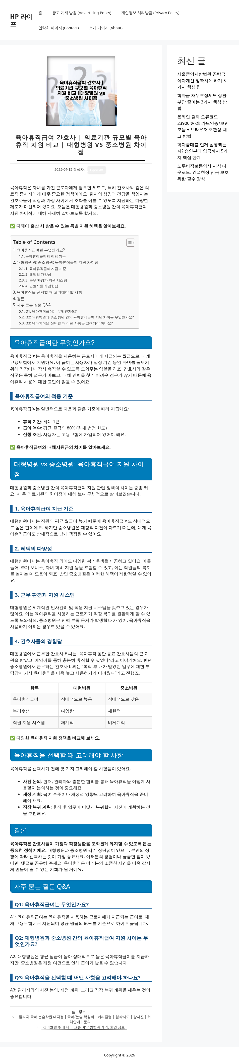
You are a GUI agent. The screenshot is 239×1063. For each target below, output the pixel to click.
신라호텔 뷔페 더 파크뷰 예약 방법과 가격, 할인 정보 (84, 1027)
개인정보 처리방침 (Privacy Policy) (150, 12)
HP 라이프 (21, 20)
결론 (20, 298)
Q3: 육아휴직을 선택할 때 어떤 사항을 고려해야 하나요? (69, 323)
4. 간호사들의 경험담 (41, 286)
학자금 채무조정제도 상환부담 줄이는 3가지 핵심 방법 (202, 101)
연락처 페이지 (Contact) (58, 27)
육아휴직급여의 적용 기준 (45, 256)
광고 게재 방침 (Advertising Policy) (81, 12)
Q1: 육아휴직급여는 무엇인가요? (51, 311)
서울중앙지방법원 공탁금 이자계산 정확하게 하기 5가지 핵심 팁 (201, 80)
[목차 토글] (128, 242)
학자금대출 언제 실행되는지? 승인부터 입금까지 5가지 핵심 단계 (202, 151)
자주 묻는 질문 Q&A (34, 304)
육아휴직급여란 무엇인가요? (41, 249)
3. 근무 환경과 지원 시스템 (46, 280)
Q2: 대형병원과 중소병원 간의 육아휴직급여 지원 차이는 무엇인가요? (79, 317)
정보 (82, 1011)
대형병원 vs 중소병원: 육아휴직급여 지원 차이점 (57, 262)
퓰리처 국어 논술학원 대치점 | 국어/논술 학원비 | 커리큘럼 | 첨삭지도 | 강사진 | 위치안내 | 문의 (85, 1019)
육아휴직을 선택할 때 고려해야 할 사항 (49, 292)
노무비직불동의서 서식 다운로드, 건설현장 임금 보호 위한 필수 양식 (203, 172)
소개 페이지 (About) (106, 27)
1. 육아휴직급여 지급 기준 (45, 268)
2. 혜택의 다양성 (38, 274)
